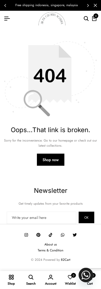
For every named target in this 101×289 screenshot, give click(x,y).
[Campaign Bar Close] (95, 5)
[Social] (26, 235)
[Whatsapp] (86, 275)
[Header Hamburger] (7, 18)
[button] (87, 5)
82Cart (65, 259)
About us (50, 244)
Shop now (51, 159)
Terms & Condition (50, 250)
